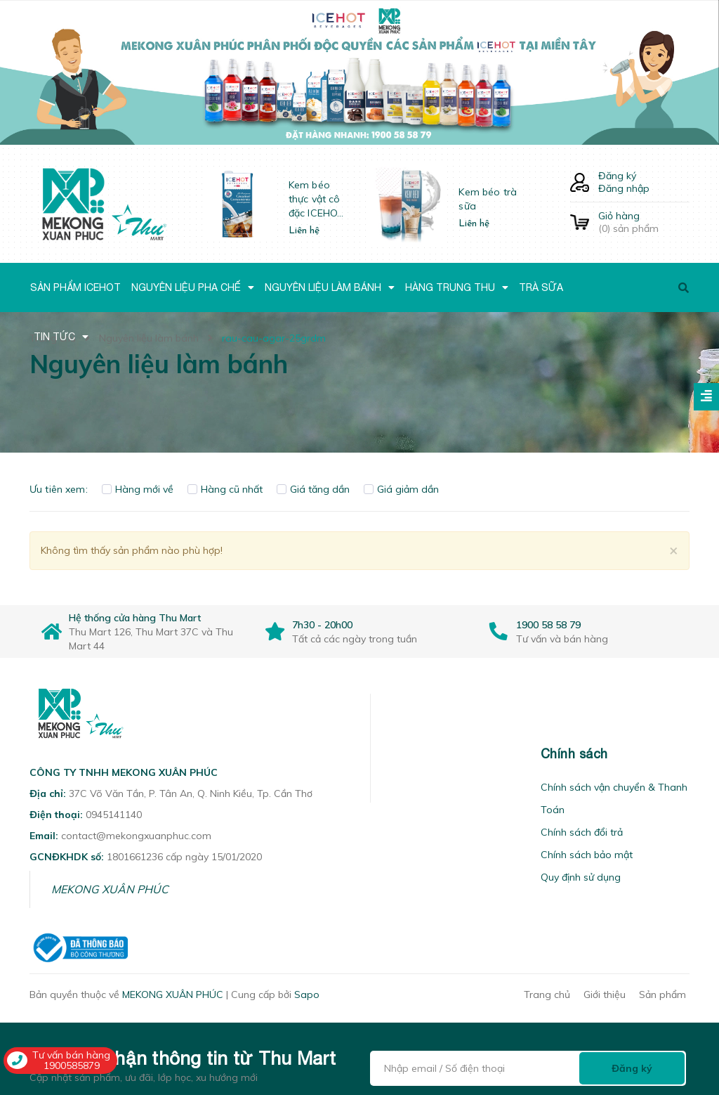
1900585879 (72, 1065)
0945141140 (114, 814)
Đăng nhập (623, 188)
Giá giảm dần (401, 489)
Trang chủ (547, 994)
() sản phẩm (644, 222)
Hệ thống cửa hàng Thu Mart (135, 617)
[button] (388, 753)
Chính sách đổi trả (582, 832)
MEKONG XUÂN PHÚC (110, 889)
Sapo (306, 994)
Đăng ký (617, 175)
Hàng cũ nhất (225, 489)
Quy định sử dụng (581, 877)
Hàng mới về (137, 489)
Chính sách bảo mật (587, 854)
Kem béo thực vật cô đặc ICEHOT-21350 (318, 199)
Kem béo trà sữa (488, 199)
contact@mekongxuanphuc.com (136, 835)
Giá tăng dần (313, 489)
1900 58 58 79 (548, 624)
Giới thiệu (604, 994)
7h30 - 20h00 (322, 624)
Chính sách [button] (574, 753)
